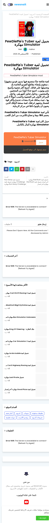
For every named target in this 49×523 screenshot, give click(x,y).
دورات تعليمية (8, 417)
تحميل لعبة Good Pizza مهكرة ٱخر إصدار (18, 389)
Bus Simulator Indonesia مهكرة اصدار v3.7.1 (18, 317)
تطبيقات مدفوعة (35, 413)
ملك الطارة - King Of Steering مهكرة (17, 329)
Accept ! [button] (40, 518)
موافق (44, 512)
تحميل (39, 142)
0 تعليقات (6, 224)
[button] (4, 4)
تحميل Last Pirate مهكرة (12, 377)
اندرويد (30, 14)
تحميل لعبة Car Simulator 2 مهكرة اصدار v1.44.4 (18, 341)
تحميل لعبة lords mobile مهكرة (15, 353)
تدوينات (24, 413)
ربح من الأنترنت (21, 417)
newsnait (18, 4)
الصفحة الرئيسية (40, 14)
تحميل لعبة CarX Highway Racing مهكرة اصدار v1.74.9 (18, 365)
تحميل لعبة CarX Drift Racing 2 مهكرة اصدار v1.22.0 (18, 293)
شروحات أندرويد (35, 417)
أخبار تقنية (7, 413)
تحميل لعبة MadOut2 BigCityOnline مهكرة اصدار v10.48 (18, 305)
